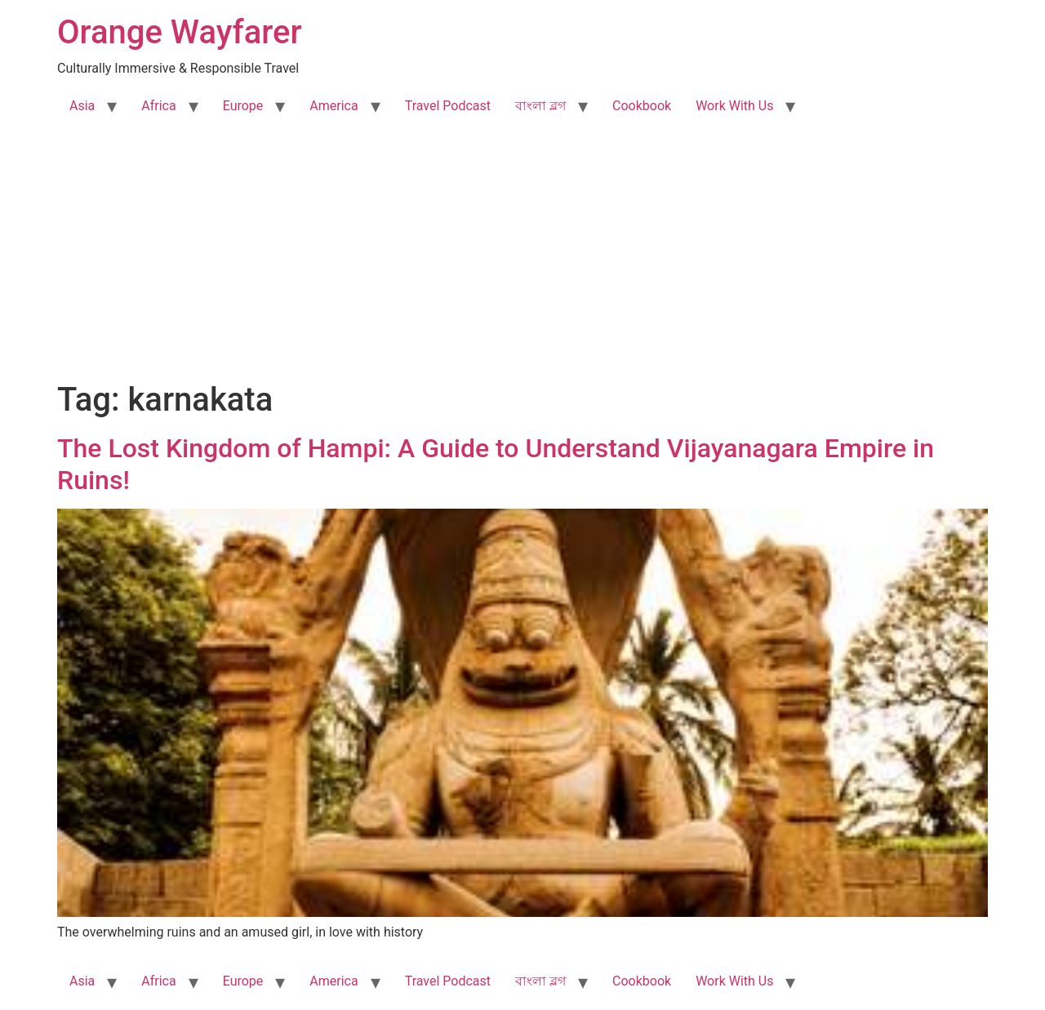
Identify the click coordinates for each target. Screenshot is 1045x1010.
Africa (158, 105)
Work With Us (734, 105)
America (333, 105)
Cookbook (641, 105)
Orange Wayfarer (179, 32)
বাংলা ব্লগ (540, 105)
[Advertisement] (522, 258)
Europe (243, 105)
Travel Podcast (448, 105)
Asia (82, 105)
